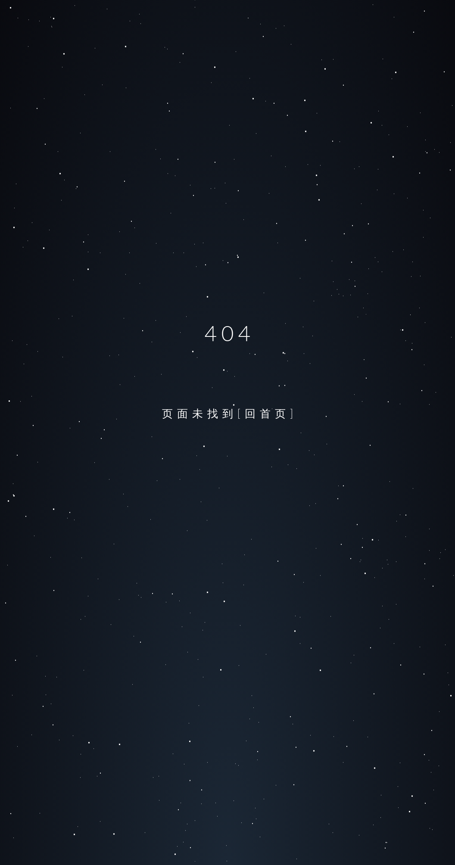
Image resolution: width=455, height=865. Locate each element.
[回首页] (267, 413)
